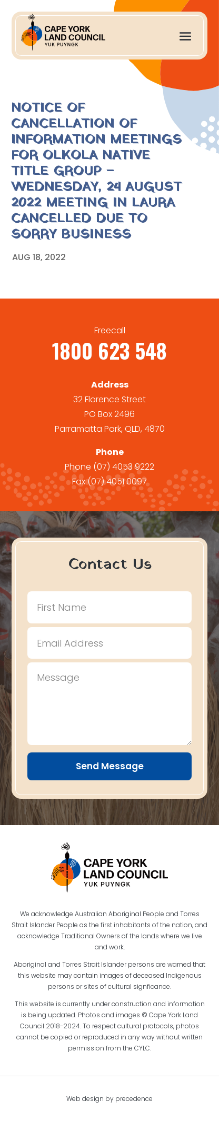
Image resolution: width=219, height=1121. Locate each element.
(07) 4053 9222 (123, 467)
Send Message (110, 766)
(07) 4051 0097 (117, 481)
